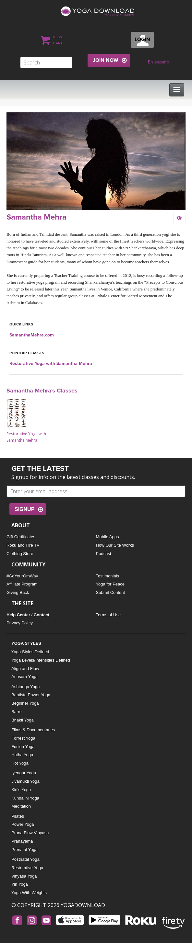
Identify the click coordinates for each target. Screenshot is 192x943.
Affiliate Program (22, 584)
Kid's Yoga (21, 789)
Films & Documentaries (33, 729)
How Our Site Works (115, 545)
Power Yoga (22, 824)
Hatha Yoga (22, 754)
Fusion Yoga (23, 746)
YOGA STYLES (26, 643)
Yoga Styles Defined (30, 651)
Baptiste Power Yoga (30, 694)
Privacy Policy (19, 622)
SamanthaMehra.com (31, 335)
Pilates (17, 816)
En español (159, 62)
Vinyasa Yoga (24, 876)
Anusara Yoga (24, 676)
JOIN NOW (105, 60)
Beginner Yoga (25, 703)
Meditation (21, 806)
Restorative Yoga (27, 867)
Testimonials (107, 576)
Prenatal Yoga (24, 849)
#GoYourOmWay (22, 576)
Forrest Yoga (23, 738)
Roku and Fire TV (23, 545)
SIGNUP (24, 509)
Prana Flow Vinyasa (30, 832)
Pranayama (22, 841)
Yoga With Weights (29, 892)
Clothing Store (19, 553)
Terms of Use (108, 614)
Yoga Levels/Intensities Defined (40, 660)
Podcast (103, 553)
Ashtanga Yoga (25, 686)
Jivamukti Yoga (25, 781)
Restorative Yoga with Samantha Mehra (50, 363)
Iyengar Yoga (23, 772)
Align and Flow (25, 668)
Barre (16, 711)
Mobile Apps (107, 536)
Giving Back (17, 592)
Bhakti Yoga (22, 720)
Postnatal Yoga (25, 859)
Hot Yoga (20, 763)
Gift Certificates (20, 536)
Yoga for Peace (110, 584)
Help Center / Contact (27, 614)
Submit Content (110, 592)
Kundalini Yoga (25, 798)
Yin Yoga (19, 884)
